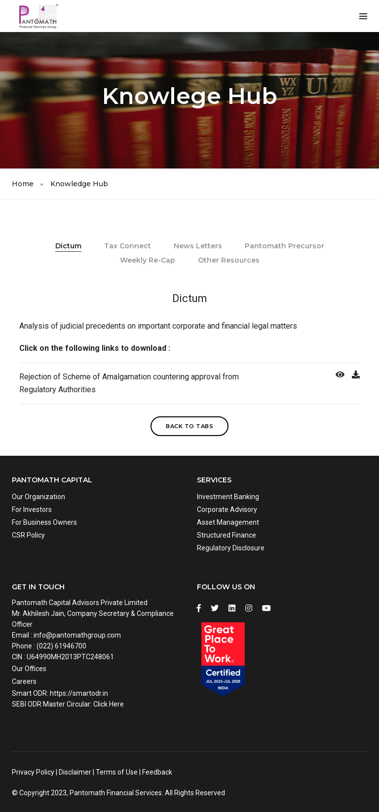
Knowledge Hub (79, 183)
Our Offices (29, 669)
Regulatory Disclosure (231, 548)
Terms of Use (117, 772)
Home (23, 183)
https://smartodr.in (79, 693)
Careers (24, 681)
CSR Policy (28, 535)
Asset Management (228, 522)
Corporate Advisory (227, 509)
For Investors (32, 509)
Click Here (108, 704)
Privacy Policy (33, 772)
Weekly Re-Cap (147, 260)
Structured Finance (226, 535)
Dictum (68, 245)
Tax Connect (127, 245)
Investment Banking (228, 497)
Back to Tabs (189, 426)
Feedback (157, 772)
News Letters (198, 245)
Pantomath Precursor (284, 245)
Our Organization (38, 497)
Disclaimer (75, 772)
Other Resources (229, 260)
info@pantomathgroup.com (77, 635)
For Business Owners (44, 522)
